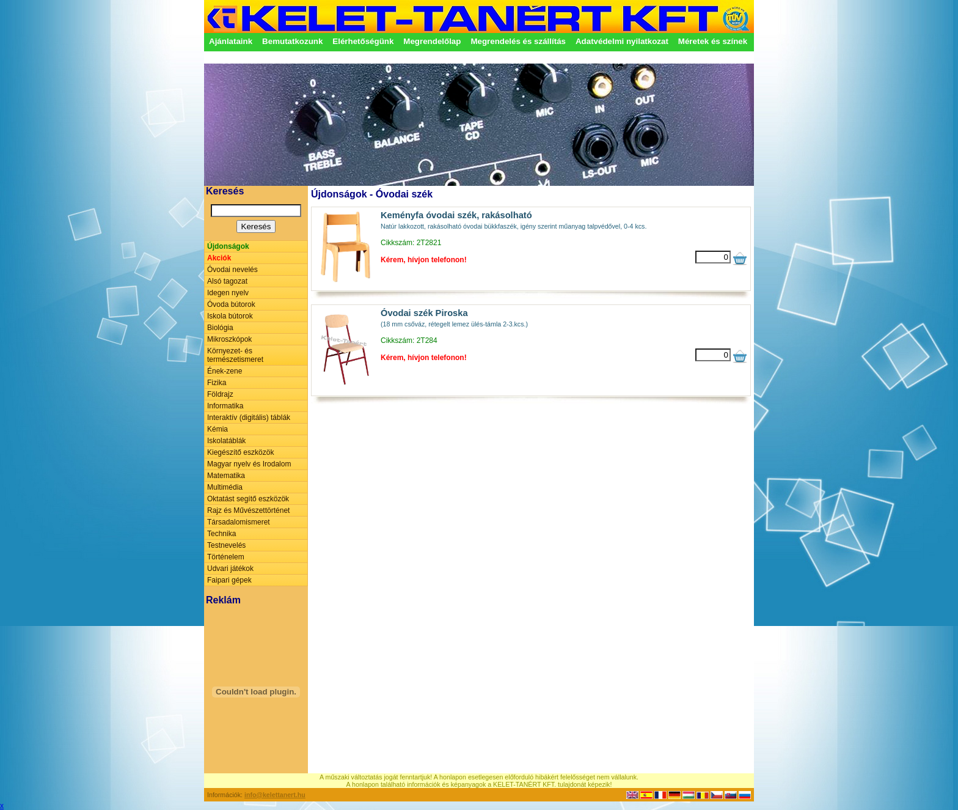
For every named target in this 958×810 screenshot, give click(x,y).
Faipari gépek (229, 580)
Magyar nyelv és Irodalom (249, 464)
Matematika (226, 475)
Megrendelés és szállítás (518, 41)
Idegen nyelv (228, 293)
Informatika (225, 406)
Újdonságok (228, 246)
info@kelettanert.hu (274, 794)
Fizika (216, 382)
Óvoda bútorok (231, 304)
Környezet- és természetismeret (235, 355)
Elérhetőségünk (362, 41)
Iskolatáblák (226, 440)
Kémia (217, 429)
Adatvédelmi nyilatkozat (622, 41)
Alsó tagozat (227, 281)
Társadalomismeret (238, 522)
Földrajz (220, 394)
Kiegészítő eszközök (240, 452)
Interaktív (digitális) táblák (248, 417)
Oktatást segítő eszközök (248, 499)
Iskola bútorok (230, 316)
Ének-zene (224, 371)
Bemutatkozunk (292, 41)
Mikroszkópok (229, 339)
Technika (221, 533)
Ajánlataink (230, 41)
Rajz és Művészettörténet (248, 510)
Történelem (225, 557)
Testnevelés (226, 545)
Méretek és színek (712, 41)
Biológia (220, 327)
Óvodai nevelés (232, 269)
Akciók (219, 258)
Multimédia (225, 487)
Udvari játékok (230, 568)
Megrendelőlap (432, 41)
